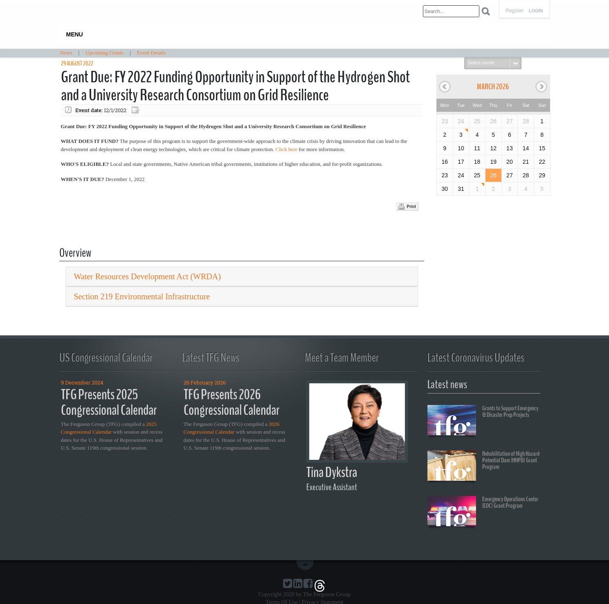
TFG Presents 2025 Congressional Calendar (109, 402)
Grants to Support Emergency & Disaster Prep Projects (482, 421)
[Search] (451, 11)
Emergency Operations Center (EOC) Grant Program (482, 512)
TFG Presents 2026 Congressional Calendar (231, 402)
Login (536, 11)
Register (515, 10)
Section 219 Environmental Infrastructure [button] (142, 296)
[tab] (242, 276)
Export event (136, 110)
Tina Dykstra (331, 472)
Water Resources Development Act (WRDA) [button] (147, 276)
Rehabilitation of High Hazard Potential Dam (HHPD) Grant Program (483, 466)
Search (485, 11)
